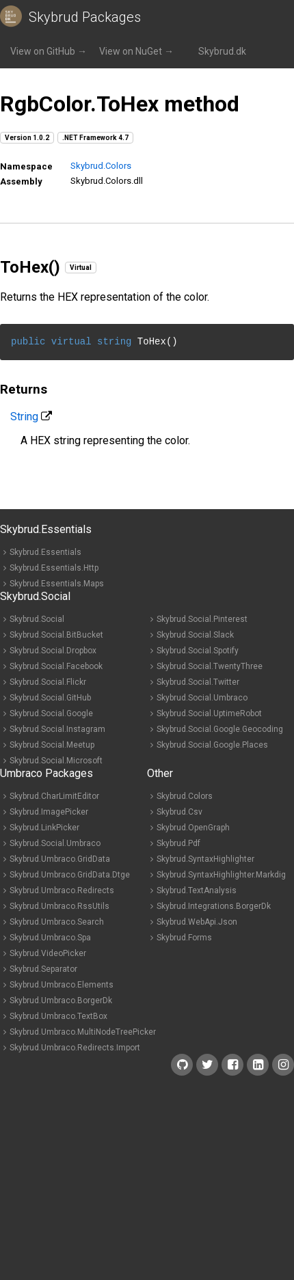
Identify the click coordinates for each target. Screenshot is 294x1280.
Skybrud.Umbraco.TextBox (58, 1016)
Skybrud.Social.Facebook (56, 666)
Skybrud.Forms (184, 937)
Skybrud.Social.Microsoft (56, 760)
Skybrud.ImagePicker (49, 812)
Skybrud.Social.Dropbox (53, 650)
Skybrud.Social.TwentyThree (210, 666)
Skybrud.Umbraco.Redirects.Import (75, 1047)
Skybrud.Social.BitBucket (56, 635)
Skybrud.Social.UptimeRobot (209, 713)
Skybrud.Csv (179, 812)
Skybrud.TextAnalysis (197, 890)
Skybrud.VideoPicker (48, 953)
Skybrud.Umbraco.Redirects (62, 890)
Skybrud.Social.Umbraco (202, 698)
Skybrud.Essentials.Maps (57, 583)
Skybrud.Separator (43, 969)
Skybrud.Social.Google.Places (212, 745)
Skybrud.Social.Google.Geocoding (220, 729)
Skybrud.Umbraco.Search (57, 922)
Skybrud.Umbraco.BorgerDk (61, 1000)
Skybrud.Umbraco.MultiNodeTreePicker (83, 1032)
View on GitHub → (48, 51)
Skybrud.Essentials (45, 552)
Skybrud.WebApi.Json (197, 922)
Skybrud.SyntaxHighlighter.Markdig (221, 875)
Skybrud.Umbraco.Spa (50, 937)
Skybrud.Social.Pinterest (202, 619)
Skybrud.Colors (100, 166)
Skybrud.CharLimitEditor (54, 796)
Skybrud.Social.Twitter (198, 682)
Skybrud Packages (85, 17)
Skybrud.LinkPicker (44, 827)
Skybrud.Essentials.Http (54, 568)
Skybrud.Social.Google (51, 713)
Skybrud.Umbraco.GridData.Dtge (70, 875)
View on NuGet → (136, 51)
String (24, 416)
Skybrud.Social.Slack (195, 635)
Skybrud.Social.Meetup (52, 745)
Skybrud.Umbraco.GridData (60, 859)
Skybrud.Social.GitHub (50, 698)
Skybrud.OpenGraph (193, 827)
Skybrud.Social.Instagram (57, 729)
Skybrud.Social (37, 619)
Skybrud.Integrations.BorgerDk (214, 906)
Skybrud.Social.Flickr (48, 682)
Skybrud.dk (222, 51)
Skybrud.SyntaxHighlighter (205, 859)
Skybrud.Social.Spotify (198, 650)
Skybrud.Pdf (178, 843)
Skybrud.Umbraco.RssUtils (59, 906)
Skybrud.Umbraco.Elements (61, 985)
